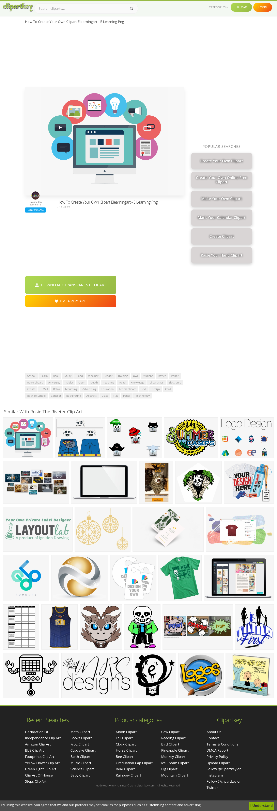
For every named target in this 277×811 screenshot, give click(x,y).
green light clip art (40, 769)
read (122, 382)
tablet (69, 382)
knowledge (137, 382)
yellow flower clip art (42, 763)
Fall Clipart (124, 738)
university (54, 382)
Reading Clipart (173, 738)
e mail (44, 389)
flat (115, 395)
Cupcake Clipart (83, 750)
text (143, 389)
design (156, 389)
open (81, 382)
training (123, 376)
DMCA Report (217, 750)
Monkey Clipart (173, 756)
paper (175, 376)
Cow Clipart (170, 731)
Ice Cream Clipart (175, 763)
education (107, 389)
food (80, 376)
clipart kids (157, 382)
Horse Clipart (126, 750)
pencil (126, 395)
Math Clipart (80, 731)
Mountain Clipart (174, 775)
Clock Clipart (126, 744)
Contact (213, 738)
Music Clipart (81, 763)
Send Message (35, 209)
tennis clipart (127, 389)
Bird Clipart (170, 744)
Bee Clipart (124, 756)
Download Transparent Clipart (70, 285)
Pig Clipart (169, 769)
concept (56, 395)
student (148, 376)
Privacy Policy (217, 756)
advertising (89, 389)
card (168, 389)
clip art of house (39, 775)
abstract (91, 395)
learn (44, 376)
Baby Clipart (80, 775)
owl (135, 376)
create (31, 389)
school (31, 376)
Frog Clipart (80, 744)
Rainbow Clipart (128, 775)
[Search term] (86, 8)
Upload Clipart (218, 763)
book (56, 376)
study (67, 376)
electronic (175, 382)
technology (143, 395)
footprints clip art (39, 756)
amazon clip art (38, 744)
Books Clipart (81, 738)
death (94, 382)
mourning (71, 389)
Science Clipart (82, 769)
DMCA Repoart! (71, 301)
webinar (93, 376)
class (105, 395)
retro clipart (35, 382)
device (162, 376)
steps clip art (36, 781)
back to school (36, 395)
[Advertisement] (104, 57)
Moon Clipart (126, 731)
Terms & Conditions (222, 744)
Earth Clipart (81, 756)
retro (56, 389)
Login (262, 7)
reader (108, 376)
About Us (214, 731)
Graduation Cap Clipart (134, 763)
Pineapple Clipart (174, 750)
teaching (108, 382)
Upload (241, 7)
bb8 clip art (34, 750)
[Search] (131, 8)
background (73, 395)
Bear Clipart (125, 769)
